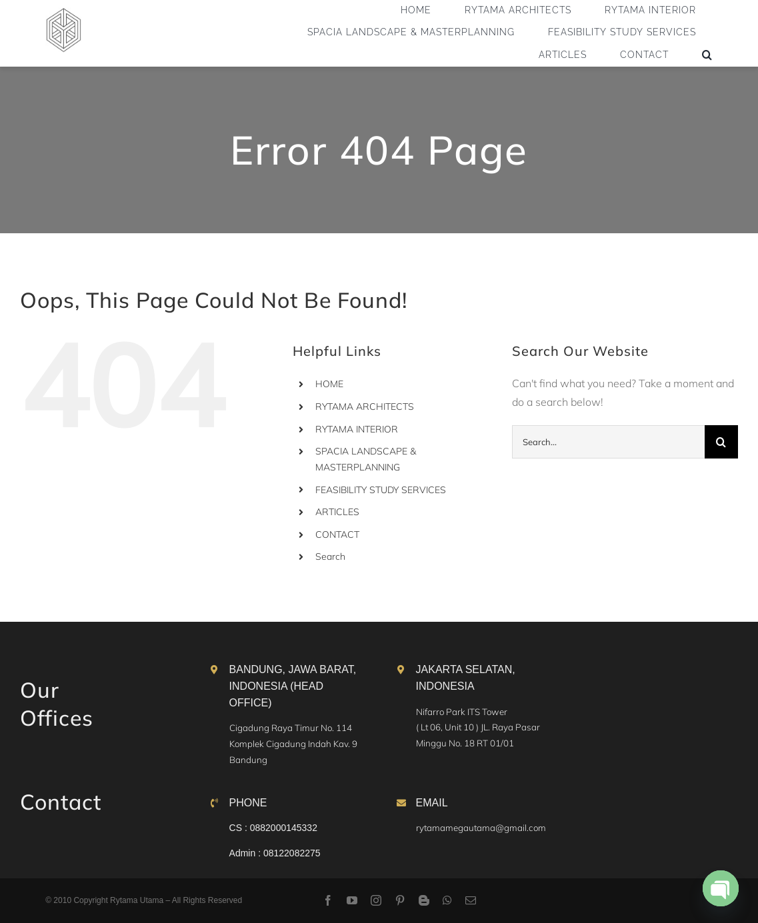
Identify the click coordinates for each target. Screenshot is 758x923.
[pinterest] (400, 900)
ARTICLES (337, 512)
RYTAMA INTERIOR (356, 429)
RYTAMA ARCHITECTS (364, 407)
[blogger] (424, 900)
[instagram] (376, 900)
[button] (707, 55)
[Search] (721, 442)
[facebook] (328, 900)
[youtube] (352, 900)
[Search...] (608, 442)
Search (330, 556)
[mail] (470, 900)
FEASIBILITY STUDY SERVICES (380, 490)
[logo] (63, 12)
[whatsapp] (447, 900)
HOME (329, 384)
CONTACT (337, 534)
